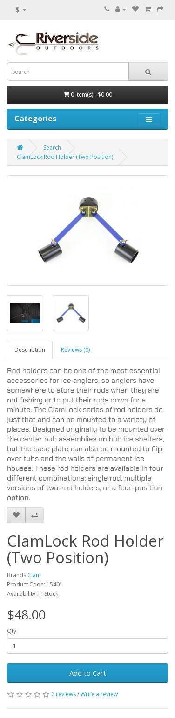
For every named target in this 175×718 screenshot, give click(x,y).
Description (29, 350)
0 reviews (63, 694)
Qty (11, 631)
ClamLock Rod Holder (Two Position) (65, 157)
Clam (34, 575)
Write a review (99, 694)
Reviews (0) (75, 350)
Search (52, 148)
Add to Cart (87, 673)
